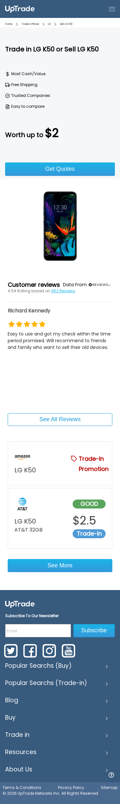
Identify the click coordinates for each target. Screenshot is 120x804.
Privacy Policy (71, 787)
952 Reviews (63, 291)
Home (8, 24)
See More (59, 565)
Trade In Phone (30, 24)
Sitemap (109, 787)
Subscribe (94, 630)
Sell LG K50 (66, 24)
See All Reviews (60, 419)
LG (49, 24)
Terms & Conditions (22, 787)
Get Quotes (60, 169)
